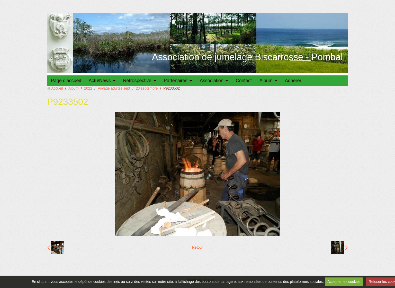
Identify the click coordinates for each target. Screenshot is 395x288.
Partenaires (175, 80)
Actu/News (100, 80)
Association (211, 80)
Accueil (57, 88)
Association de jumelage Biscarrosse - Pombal (247, 57)
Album (266, 80)
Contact (244, 80)
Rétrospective (137, 80)
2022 (88, 88)
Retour (197, 247)
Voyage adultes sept (114, 88)
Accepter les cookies (343, 282)
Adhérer (293, 80)
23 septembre (147, 88)
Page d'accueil (66, 80)
